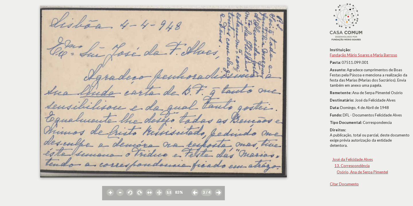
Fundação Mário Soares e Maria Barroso (363, 55)
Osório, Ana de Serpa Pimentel (362, 172)
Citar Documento (344, 184)
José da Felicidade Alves (352, 159)
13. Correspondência (352, 165)
